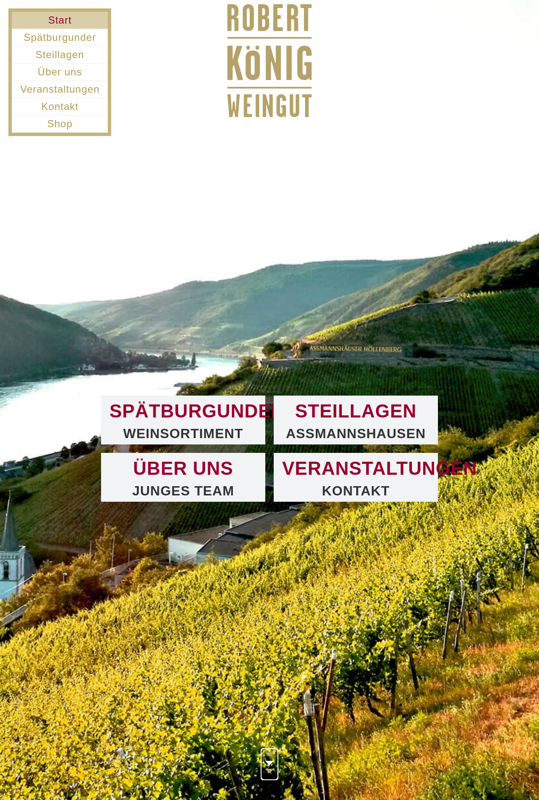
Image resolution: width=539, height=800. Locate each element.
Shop (59, 123)
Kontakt (59, 106)
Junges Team (183, 490)
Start (60, 20)
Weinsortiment (183, 433)
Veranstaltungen (59, 89)
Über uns (60, 72)
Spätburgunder (60, 37)
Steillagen (60, 54)
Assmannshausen (356, 433)
